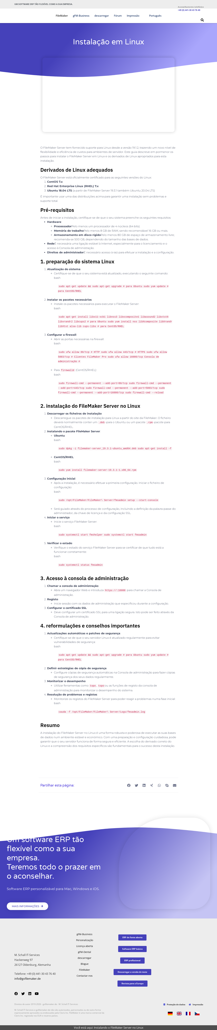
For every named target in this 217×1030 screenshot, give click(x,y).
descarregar (101, 15)
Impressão (133, 15)
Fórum (118, 15)
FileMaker (62, 15)
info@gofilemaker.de (27, 979)
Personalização (84, 940)
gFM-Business (81, 15)
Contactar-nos (85, 975)
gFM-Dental (84, 952)
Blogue (84, 963)
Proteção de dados (174, 1004)
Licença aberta (84, 946)
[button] (202, 20)
